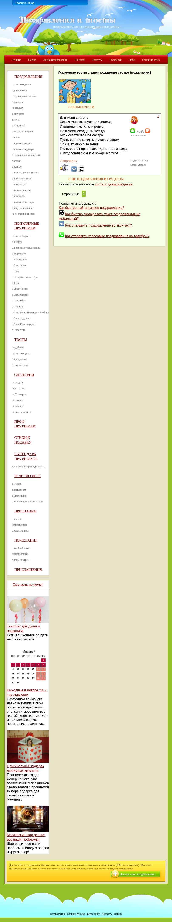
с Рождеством (19, 259)
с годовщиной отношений (26, 154)
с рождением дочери (23, 149)
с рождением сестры (23, 202)
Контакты (107, 913)
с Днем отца (18, 329)
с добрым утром (20, 559)
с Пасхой (16, 483)
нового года (18, 388)
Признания (25, 511)
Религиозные (27, 476)
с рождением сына (22, 143)
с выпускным (19, 125)
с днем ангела (19, 90)
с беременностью (21, 190)
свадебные (17, 347)
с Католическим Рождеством (27, 501)
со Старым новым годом (25, 277)
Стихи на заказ (151, 59)
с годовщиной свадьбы (24, 96)
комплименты (19, 524)
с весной (16, 160)
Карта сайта (93, 913)
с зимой (16, 119)
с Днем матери (20, 294)
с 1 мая (16, 271)
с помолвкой (18, 196)
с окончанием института (25, 172)
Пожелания (26, 540)
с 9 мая (16, 283)
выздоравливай (20, 553)
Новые (32, 59)
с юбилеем (17, 102)
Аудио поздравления (55, 59)
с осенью (17, 166)
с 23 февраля (19, 253)
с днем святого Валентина (26, 247)
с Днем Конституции (23, 324)
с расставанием (20, 530)
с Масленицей (19, 495)
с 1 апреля (17, 306)
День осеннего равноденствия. (28, 466)
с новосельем (19, 184)
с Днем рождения (21, 353)
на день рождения (21, 411)
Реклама (80, 913)
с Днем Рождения (21, 84)
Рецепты (97, 59)
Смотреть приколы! (28, 584)
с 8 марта (17, 241)
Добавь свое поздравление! (137, 874)
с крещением (19, 489)
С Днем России (20, 288)
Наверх (118, 913)
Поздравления (28, 77)
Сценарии (24, 375)
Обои (132, 59)
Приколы (79, 59)
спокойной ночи (20, 548)
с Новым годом (20, 365)
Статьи (70, 913)
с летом (16, 137)
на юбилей (17, 406)
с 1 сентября (18, 300)
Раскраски (115, 59)
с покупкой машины (23, 208)
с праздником (19, 359)
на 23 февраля (19, 394)
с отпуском (18, 113)
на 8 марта (17, 400)
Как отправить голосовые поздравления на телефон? (107, 236)
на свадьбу (17, 107)
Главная (20, 2)
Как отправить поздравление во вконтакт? (98, 225)
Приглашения (28, 570)
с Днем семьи (19, 265)
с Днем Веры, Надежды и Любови (30, 312)
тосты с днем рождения (113, 184)
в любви (16, 518)
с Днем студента (21, 318)
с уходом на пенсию (23, 131)
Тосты (20, 340)
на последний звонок (23, 213)
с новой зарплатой (22, 178)
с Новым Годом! (20, 235)
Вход (31, 2)
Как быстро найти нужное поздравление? (91, 208)
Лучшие (16, 59)
